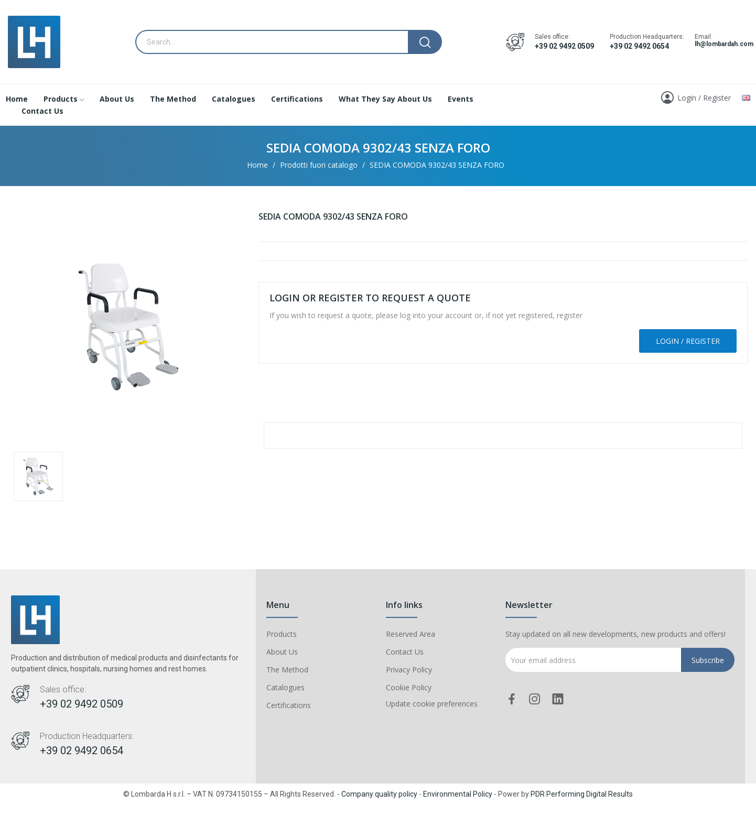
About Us (282, 652)
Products (281, 634)
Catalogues (285, 687)
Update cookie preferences (432, 704)
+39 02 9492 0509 (564, 46)
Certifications (288, 705)
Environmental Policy (457, 794)
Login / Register (688, 341)
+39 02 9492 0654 (639, 46)
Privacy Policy (409, 670)
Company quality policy (379, 794)
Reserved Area (410, 634)
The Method (287, 670)
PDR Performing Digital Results (582, 794)
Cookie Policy (408, 687)
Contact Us (405, 652)
